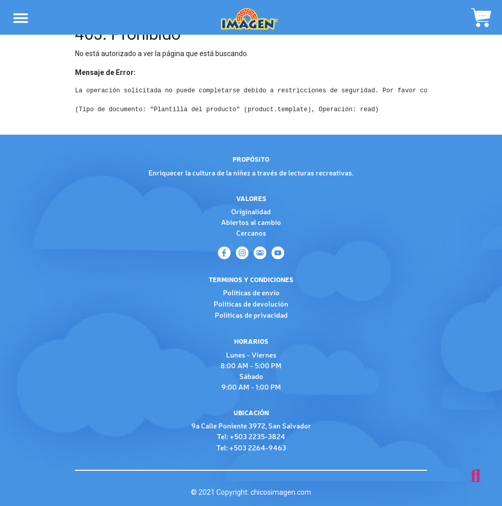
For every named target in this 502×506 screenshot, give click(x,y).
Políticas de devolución (251, 303)
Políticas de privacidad (251, 314)
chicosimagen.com (280, 492)
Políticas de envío (251, 292)
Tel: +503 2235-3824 (251, 436)
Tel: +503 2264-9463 (251, 447)
